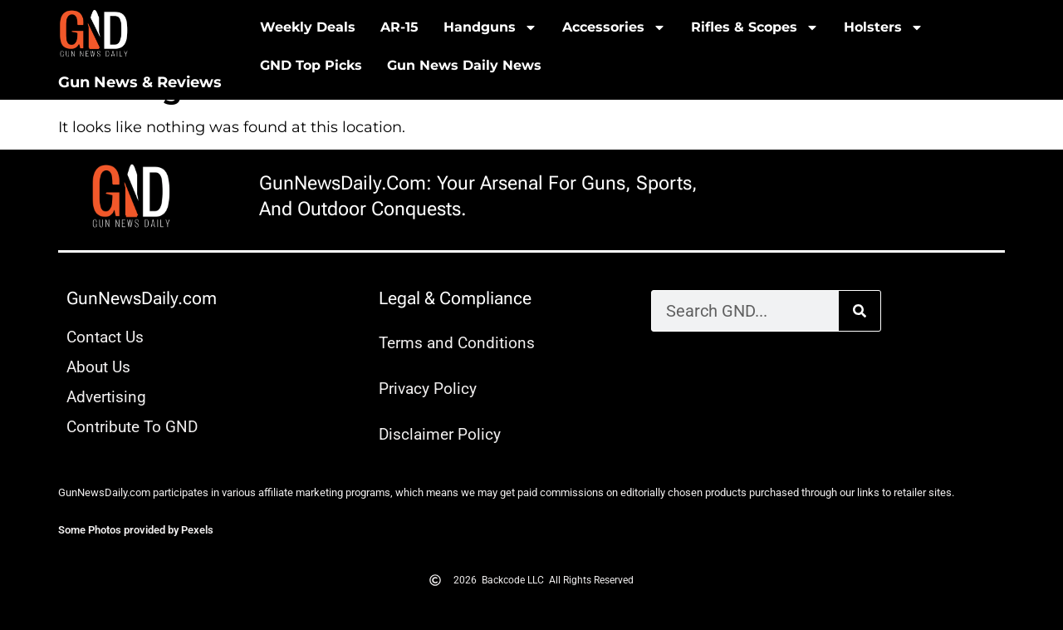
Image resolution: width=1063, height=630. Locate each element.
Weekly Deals (307, 27)
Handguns (490, 27)
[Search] (859, 311)
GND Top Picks (311, 65)
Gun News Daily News (464, 65)
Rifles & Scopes (755, 27)
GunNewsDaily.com (141, 298)
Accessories (614, 27)
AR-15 (399, 27)
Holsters (883, 27)
